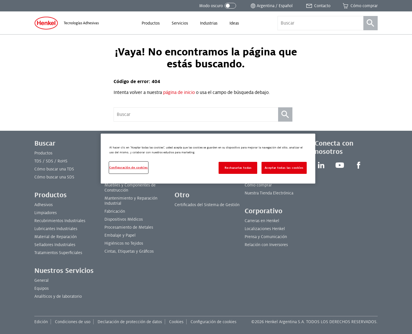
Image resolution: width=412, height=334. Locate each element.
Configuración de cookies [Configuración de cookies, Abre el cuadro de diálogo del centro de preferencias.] (128, 167)
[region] (208, 159)
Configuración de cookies (213, 321)
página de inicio (179, 92)
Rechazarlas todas (238, 167)
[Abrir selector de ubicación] (271, 5)
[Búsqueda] (370, 23)
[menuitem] (151, 23)
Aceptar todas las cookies (284, 167)
